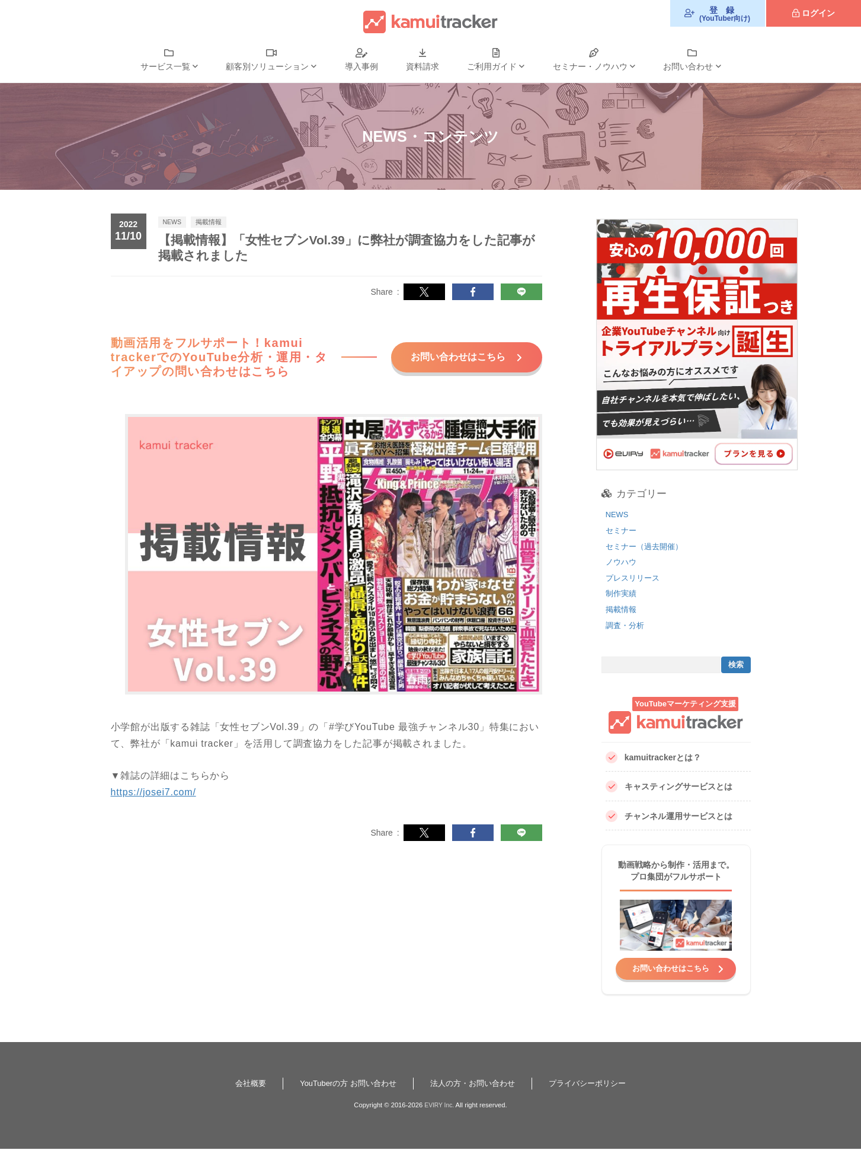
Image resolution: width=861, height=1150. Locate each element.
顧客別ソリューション (267, 66)
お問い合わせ (688, 66)
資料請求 (422, 66)
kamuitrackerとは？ (653, 757)
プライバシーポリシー (595, 1084)
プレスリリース (635, 577)
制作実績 (622, 593)
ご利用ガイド (492, 66)
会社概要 (240, 1084)
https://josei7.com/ (153, 805)
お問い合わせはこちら (449, 363)
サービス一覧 (165, 66)
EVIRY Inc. (439, 1106)
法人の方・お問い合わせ (474, 1084)
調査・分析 (626, 625)
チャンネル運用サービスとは (669, 816)
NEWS (618, 514)
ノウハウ (622, 561)
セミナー (622, 530)
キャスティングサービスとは (669, 787)
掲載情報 (622, 609)
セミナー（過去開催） (647, 546)
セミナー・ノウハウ (590, 66)
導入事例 (361, 66)
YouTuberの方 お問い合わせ (343, 1084)
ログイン (818, 13)
